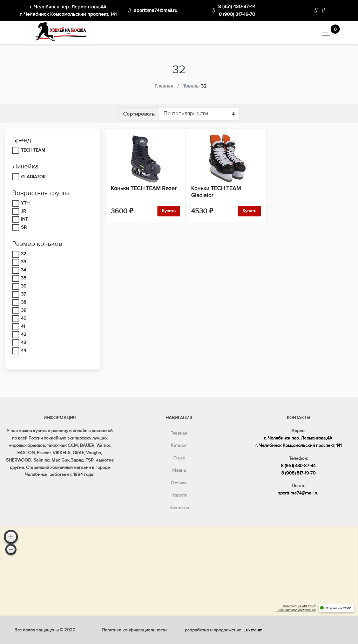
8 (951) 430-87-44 (237, 6)
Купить (169, 211)
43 (23, 342)
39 (23, 310)
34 (23, 270)
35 (23, 278)
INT (24, 219)
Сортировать (139, 114)
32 (23, 254)
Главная (178, 433)
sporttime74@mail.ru (155, 10)
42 (23, 334)
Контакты (179, 508)
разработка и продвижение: (224, 630)
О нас (179, 458)
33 (23, 262)
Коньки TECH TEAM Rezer (143, 188)
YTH (25, 203)
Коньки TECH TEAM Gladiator (216, 192)
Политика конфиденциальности (134, 630)
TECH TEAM (33, 150)
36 (23, 286)
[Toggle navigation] (324, 32)
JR (23, 211)
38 (23, 302)
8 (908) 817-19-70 (237, 14)
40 (23, 318)
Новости (178, 495)
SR (24, 227)
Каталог (179, 445)
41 (23, 326)
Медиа (179, 470)
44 (23, 350)
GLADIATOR (33, 177)
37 (23, 294)
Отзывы (179, 483)
